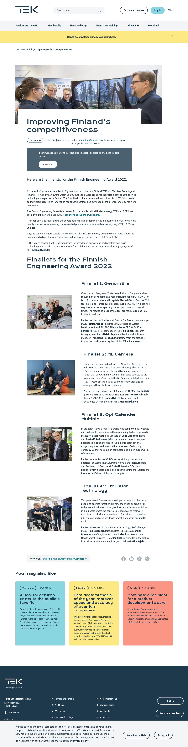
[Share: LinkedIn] (131, 558)
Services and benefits (27, 25)
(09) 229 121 (12, 712)
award (46, 558)
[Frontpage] (26, 12)
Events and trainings (107, 25)
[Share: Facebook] (123, 558)
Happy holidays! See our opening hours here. (91, 37)
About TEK (133, 25)
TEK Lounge (58, 711)
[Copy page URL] (147, 558)
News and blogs (79, 25)
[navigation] (170, 10)
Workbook (154, 25)
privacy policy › (80, 741)
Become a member (134, 10)
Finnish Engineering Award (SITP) (69, 558)
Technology (35, 140)
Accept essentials (136, 735)
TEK (17, 49)
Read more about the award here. (81, 214)
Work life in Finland (106, 699)
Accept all (163, 735)
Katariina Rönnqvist (88, 140)
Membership (54, 25)
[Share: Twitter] (139, 558)
